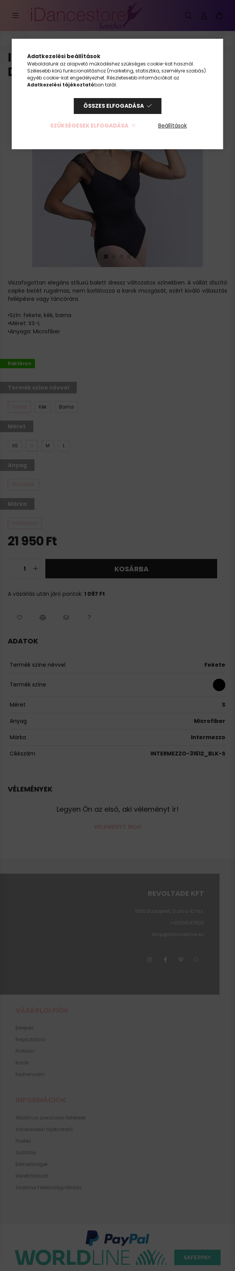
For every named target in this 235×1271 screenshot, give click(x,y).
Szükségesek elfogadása (89, 125)
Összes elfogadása (113, 106)
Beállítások (172, 125)
